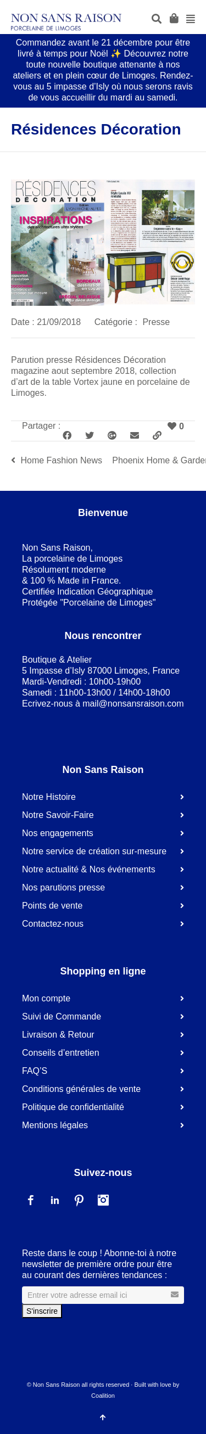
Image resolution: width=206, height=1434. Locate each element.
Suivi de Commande (61, 1016)
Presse (156, 322)
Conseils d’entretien (60, 1052)
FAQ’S (34, 1071)
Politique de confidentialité (73, 1107)
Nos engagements (57, 833)
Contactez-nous (52, 923)
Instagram (103, 1200)
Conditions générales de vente (81, 1089)
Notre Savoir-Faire (58, 815)
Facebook (31, 1200)
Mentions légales (55, 1125)
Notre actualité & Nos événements (88, 869)
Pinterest (79, 1200)
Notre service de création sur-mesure (94, 851)
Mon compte (46, 998)
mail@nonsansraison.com (132, 703)
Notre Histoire (49, 797)
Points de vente (52, 905)
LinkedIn (55, 1200)
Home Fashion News (61, 460)
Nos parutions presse (63, 887)
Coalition (103, 1395)
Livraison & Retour (58, 1034)
